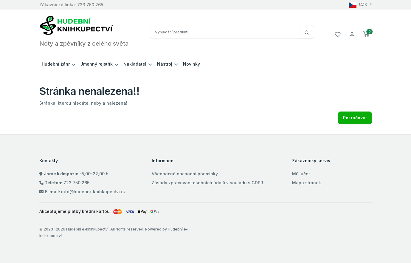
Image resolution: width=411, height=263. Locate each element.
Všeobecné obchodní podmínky (185, 173)
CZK (358, 4)
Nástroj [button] (164, 63)
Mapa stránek (306, 182)
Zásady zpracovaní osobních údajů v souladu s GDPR (207, 182)
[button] (366, 34)
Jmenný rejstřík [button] (96, 63)
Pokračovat (355, 117)
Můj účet (301, 173)
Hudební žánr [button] (56, 63)
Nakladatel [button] (134, 63)
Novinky (191, 63)
